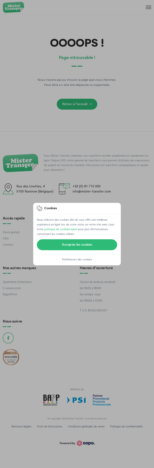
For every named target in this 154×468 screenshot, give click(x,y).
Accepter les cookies (77, 245)
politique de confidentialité (60, 229)
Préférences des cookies (77, 259)
